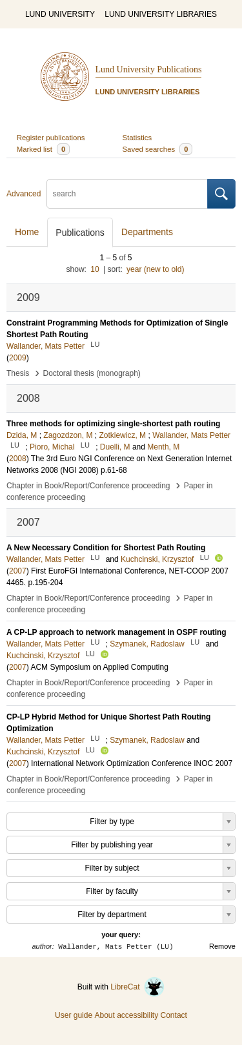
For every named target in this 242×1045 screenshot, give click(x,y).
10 (94, 269)
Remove (222, 946)
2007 (17, 570)
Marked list (43, 149)
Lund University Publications (149, 69)
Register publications (51, 137)
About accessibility (126, 1015)
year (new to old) (155, 269)
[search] (127, 194)
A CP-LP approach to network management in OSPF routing (116, 632)
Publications (80, 232)
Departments (147, 232)
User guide (73, 1015)
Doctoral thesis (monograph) (91, 373)
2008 (17, 458)
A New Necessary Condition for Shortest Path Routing (105, 547)
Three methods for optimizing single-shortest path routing (113, 423)
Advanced (23, 193)
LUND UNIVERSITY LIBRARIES (161, 14)
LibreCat (137, 987)
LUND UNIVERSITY (60, 14)
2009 (17, 357)
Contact (174, 1015)
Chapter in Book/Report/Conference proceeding (88, 485)
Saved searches (158, 149)
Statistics (137, 137)
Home (27, 232)
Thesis (17, 373)
